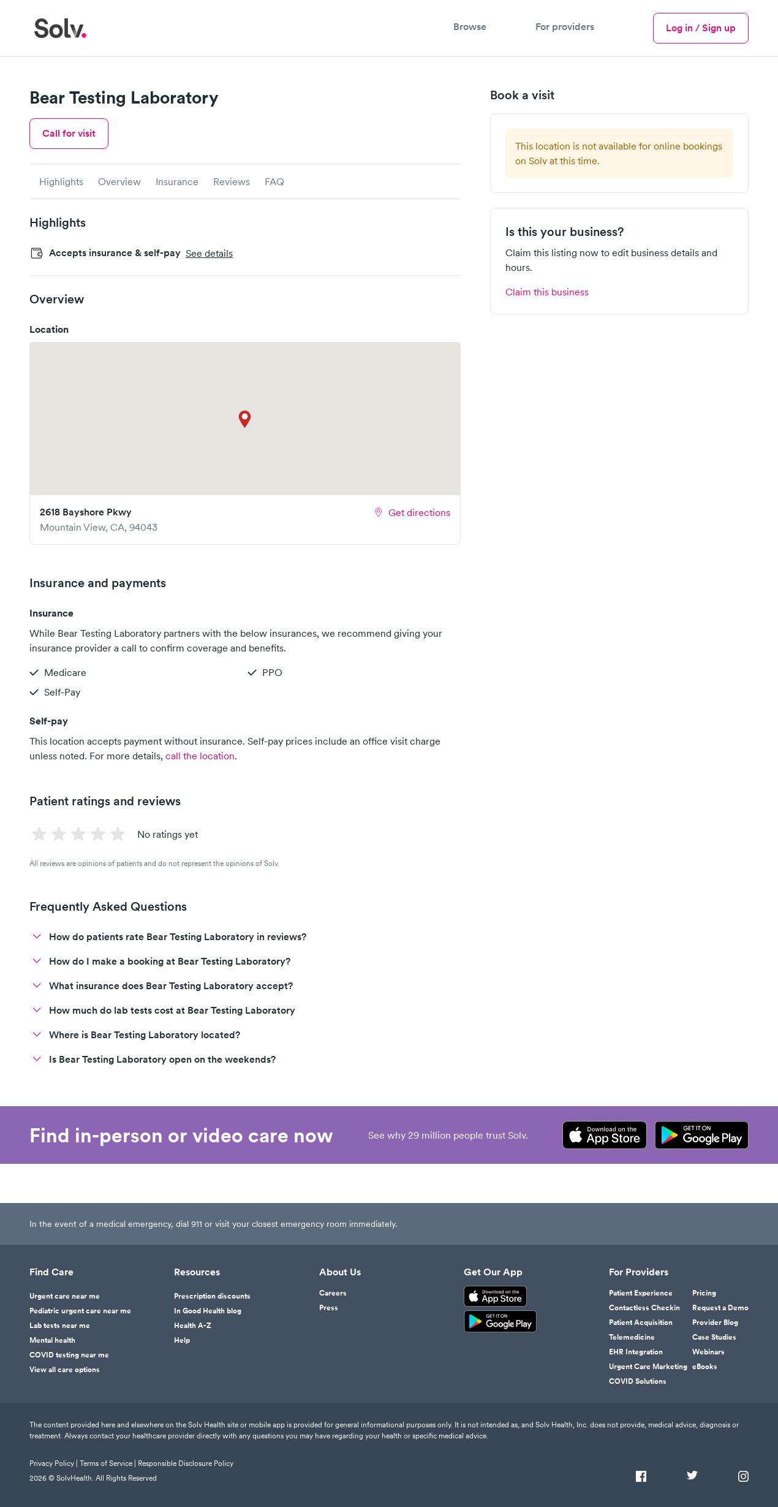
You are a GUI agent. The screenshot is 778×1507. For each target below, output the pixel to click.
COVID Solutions (638, 1381)
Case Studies (714, 1337)
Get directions (412, 512)
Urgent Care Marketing (648, 1366)
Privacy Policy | (54, 1463)
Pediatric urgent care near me (80, 1310)
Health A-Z (192, 1325)
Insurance (177, 181)
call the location (200, 756)
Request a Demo (720, 1307)
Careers (333, 1293)
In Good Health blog (207, 1310)
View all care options (64, 1369)
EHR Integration (636, 1351)
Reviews (231, 181)
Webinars (708, 1351)
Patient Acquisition (641, 1322)
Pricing (704, 1293)
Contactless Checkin (644, 1307)
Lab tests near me (59, 1325)
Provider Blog (715, 1322)
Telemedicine (632, 1337)
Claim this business (547, 292)
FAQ (274, 181)
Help (182, 1340)
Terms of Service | (109, 1463)
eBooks (704, 1366)
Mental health (52, 1340)
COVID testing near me (69, 1355)
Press (328, 1307)
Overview (119, 181)
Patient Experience (641, 1293)
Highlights (61, 181)
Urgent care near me (64, 1296)
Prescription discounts (212, 1296)
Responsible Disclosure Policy (185, 1463)
